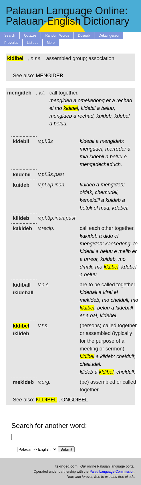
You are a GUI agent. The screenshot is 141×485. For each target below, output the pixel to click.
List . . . (32, 43)
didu (108, 236)
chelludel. (91, 364)
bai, (94, 315)
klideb (86, 372)
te (135, 244)
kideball (88, 292)
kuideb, (104, 116)
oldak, (87, 192)
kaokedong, (118, 244)
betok (86, 208)
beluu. (61, 124)
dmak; (87, 267)
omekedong (91, 100)
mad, (105, 208)
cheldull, (120, 300)
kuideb (87, 185)
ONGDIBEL (74, 400)
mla (84, 156)
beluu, (108, 108)
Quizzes (30, 35)
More (51, 43)
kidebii (88, 108)
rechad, (86, 116)
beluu (116, 156)
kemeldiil (90, 200)
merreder (115, 149)
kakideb (89, 236)
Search (9, 35)
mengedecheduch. (101, 164)
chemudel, (107, 192)
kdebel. (120, 208)
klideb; (107, 356)
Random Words (57, 35)
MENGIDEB (49, 75)
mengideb (60, 100)
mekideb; (90, 300)
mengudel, (92, 149)
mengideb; (112, 141)
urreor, (91, 259)
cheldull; (125, 356)
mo (58, 108)
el (51, 108)
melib (124, 251)
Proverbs (11, 43)
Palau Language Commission (112, 472)
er (108, 100)
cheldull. (125, 372)
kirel (107, 292)
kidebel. (109, 315)
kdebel (122, 116)
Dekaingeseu (109, 35)
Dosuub (84, 35)
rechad (124, 100)
